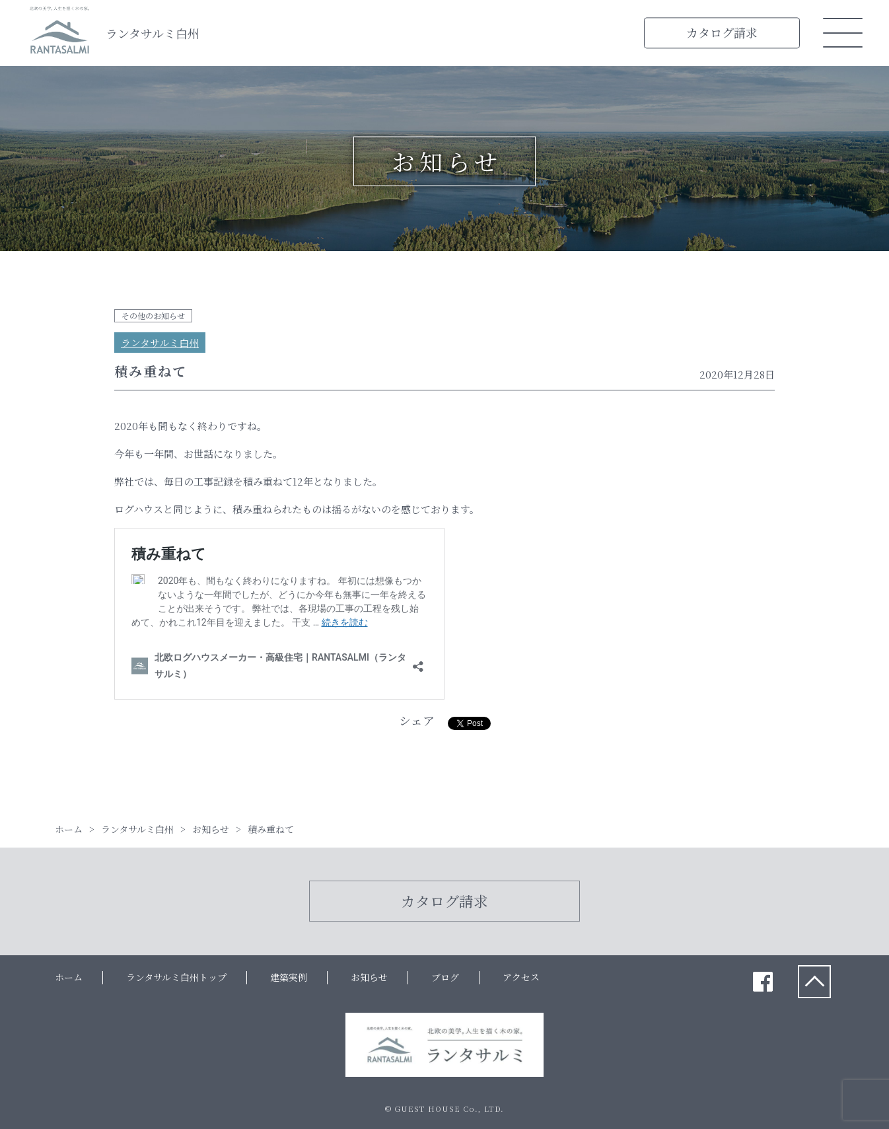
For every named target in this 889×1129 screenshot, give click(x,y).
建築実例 (288, 977)
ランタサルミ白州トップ (176, 977)
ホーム (69, 977)
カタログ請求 (722, 32)
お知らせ (369, 977)
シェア (417, 720)
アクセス (521, 977)
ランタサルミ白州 (152, 33)
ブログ (445, 977)
